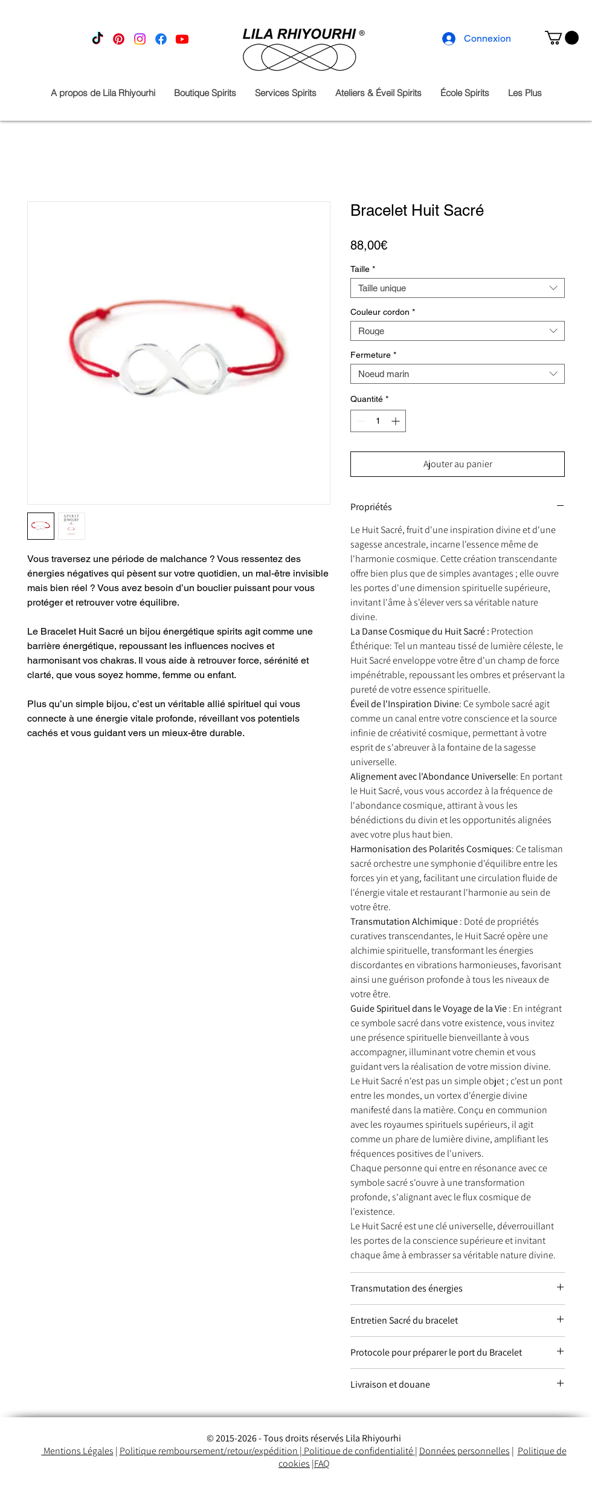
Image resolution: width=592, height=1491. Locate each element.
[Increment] (396, 421)
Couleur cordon (382, 312)
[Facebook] (161, 39)
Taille (362, 269)
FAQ (321, 1463)
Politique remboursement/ (173, 1450)
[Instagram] (139, 39)
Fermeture (373, 355)
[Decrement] (359, 421)
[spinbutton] (378, 421)
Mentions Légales (78, 1450)
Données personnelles (464, 1450)
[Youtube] (182, 39)
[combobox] (457, 288)
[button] (562, 38)
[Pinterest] (118, 39)
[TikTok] (97, 39)
